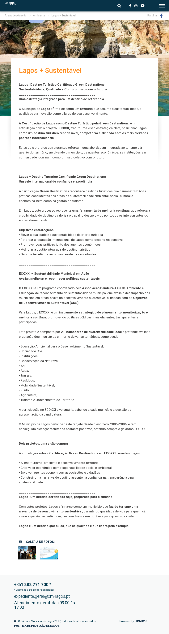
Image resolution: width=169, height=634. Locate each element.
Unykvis (141, 621)
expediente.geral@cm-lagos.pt (42, 596)
